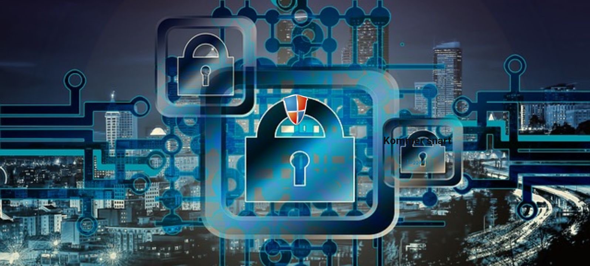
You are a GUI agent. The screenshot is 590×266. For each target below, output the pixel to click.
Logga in (417, 161)
